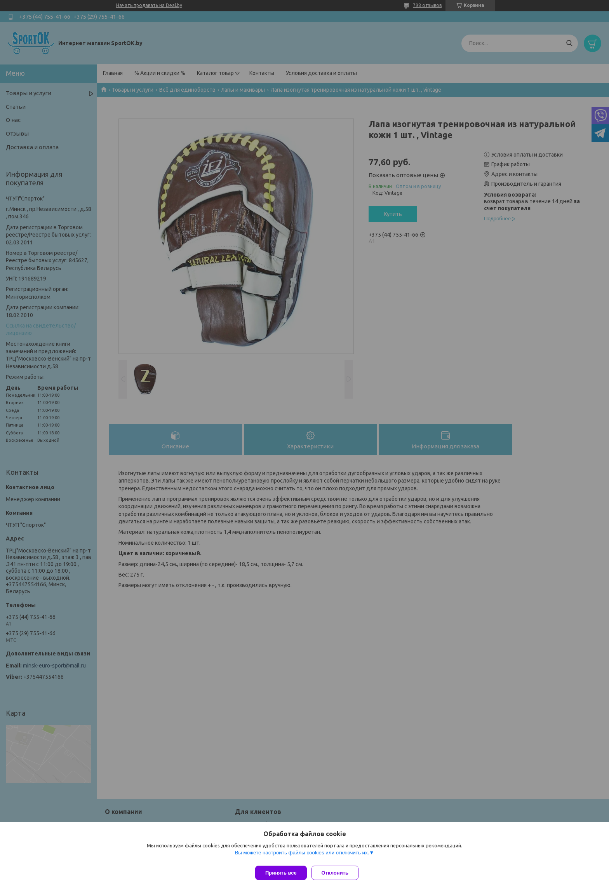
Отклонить (338, 873)
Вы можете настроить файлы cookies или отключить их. (302, 856)
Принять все (281, 873)
